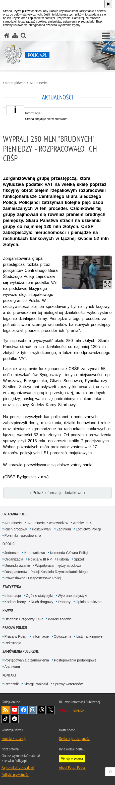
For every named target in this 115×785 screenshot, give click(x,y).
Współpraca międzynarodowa (58, 566)
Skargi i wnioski (36, 684)
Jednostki (12, 553)
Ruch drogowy (16, 529)
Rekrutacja (13, 643)
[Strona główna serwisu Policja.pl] (7, 35)
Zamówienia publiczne (21, 651)
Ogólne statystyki (39, 596)
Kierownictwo (34, 553)
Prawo (8, 610)
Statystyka (12, 586)
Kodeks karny (15, 602)
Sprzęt (79, 559)
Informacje (13, 596)
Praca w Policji (15, 627)
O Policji (10, 543)
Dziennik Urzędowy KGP (24, 619)
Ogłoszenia (62, 636)
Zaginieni (63, 529)
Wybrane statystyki (72, 596)
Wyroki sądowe (60, 619)
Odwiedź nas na (15, 710)
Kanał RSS (6, 710)
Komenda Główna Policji (69, 553)
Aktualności (38, 83)
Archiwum (12, 666)
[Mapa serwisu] (15, 35)
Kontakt (9, 675)
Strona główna (14, 83)
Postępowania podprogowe (75, 660)
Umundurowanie (17, 566)
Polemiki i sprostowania (23, 535)
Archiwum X (82, 523)
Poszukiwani (41, 529)
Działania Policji (16, 514)
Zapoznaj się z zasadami (18, 767)
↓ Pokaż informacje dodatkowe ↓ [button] (57, 493)
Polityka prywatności (15, 774)
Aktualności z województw (47, 523)
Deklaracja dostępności (74, 738)
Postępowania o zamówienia (27, 660)
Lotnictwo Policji (88, 529)
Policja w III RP (40, 559)
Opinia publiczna (89, 602)
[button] (106, 36)
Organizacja (14, 559)
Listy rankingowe (89, 636)
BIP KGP (78, 710)
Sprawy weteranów (68, 684)
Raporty (64, 602)
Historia (63, 559)
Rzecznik (12, 684)
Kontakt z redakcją (14, 738)
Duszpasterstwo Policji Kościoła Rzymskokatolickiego (46, 572)
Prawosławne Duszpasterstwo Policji (33, 578)
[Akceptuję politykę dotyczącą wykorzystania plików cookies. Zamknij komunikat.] (108, 4)
